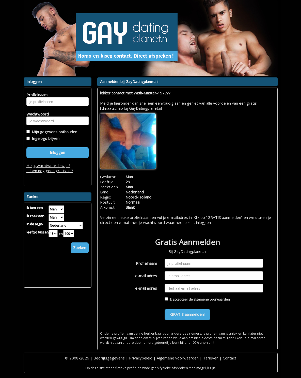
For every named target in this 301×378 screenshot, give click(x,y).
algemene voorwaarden (212, 299)
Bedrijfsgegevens (109, 357)
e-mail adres (146, 275)
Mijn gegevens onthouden (53, 131)
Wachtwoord (36, 114)
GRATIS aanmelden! (187, 314)
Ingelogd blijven (44, 138)
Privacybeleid (140, 357)
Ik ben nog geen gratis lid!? (49, 170)
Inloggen (57, 152)
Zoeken (79, 247)
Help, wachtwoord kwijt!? (48, 165)
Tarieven (210, 357)
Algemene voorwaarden (178, 357)
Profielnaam (146, 263)
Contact (229, 357)
